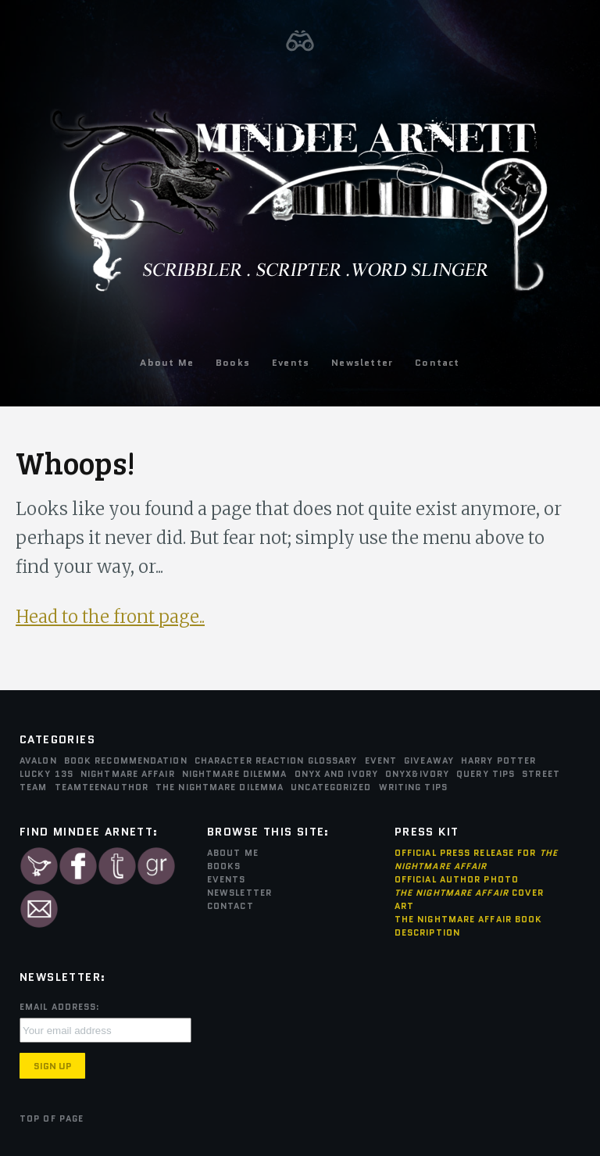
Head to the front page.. (110, 617)
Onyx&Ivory (417, 774)
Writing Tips (413, 787)
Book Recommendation (126, 760)
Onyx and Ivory (336, 774)
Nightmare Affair (127, 774)
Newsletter (362, 362)
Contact (437, 362)
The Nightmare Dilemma (219, 787)
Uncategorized (331, 787)
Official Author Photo (457, 879)
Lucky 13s (46, 774)
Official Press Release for (476, 859)
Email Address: (60, 1006)
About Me (167, 362)
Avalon (38, 760)
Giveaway (429, 760)
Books (233, 362)
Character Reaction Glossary (276, 760)
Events (290, 362)
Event (381, 760)
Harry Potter (498, 760)
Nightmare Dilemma (235, 774)
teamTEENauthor (101, 787)
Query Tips (485, 774)
